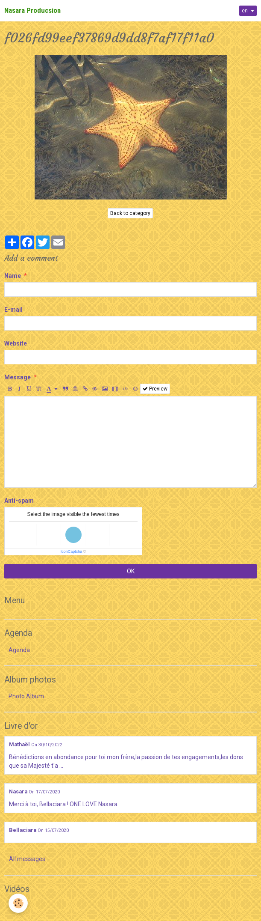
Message (17, 377)
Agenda (19, 650)
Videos (18, 905)
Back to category (130, 213)
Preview (155, 389)
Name (12, 275)
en (245, 11)
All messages (27, 858)
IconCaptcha (71, 551)
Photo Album (26, 696)
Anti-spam (19, 500)
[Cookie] (18, 903)
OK (131, 571)
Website (15, 343)
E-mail (13, 309)
